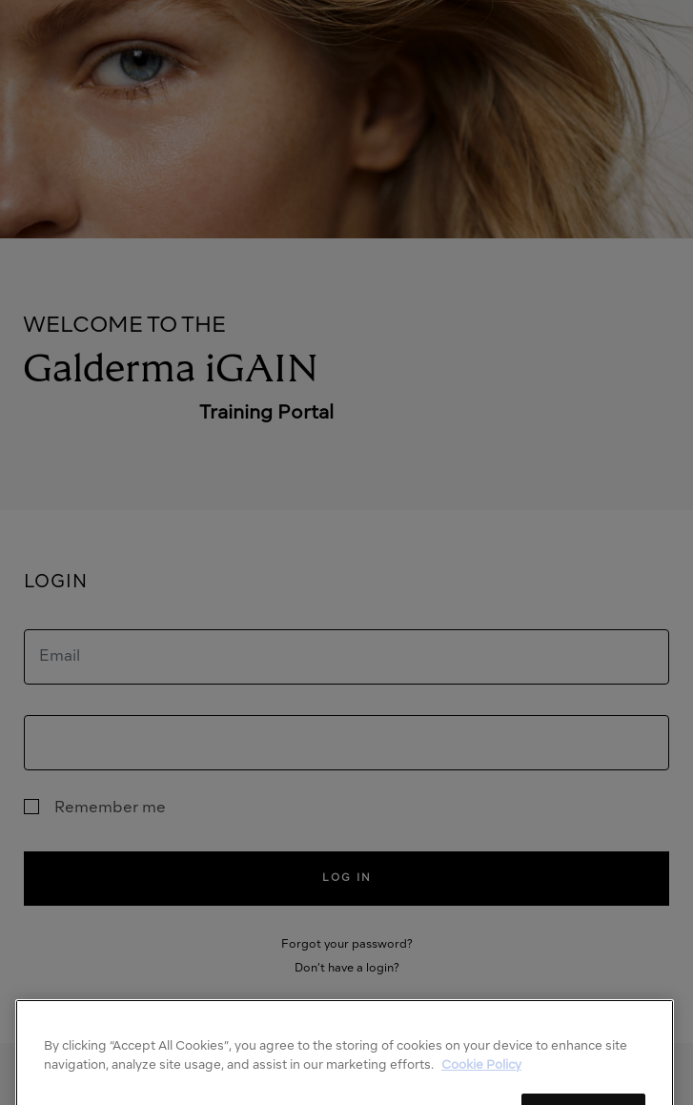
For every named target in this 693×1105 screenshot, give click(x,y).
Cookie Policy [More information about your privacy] (481, 1082)
